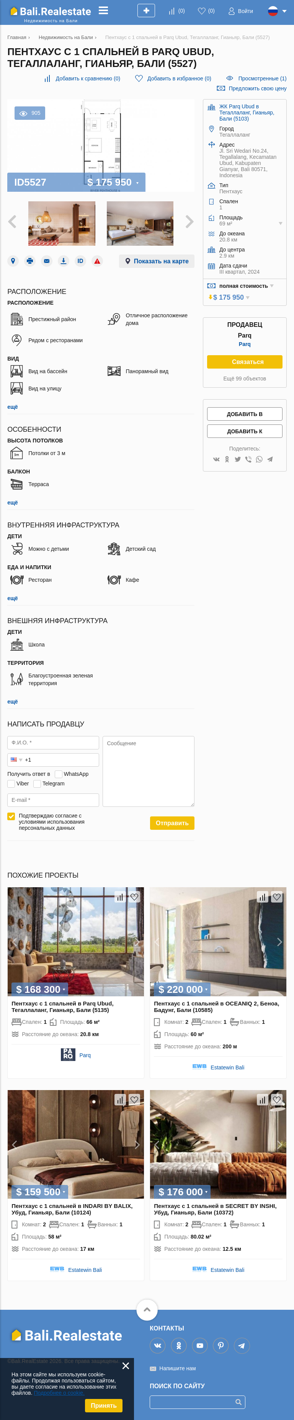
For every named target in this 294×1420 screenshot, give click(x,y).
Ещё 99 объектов (245, 378)
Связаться (248, 362)
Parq (245, 344)
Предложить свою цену (258, 88)
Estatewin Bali (227, 1067)
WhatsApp (76, 774)
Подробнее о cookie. (59, 1393)
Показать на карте (161, 261)
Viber (22, 783)
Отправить (172, 823)
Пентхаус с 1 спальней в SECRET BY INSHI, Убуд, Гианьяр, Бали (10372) (215, 1209)
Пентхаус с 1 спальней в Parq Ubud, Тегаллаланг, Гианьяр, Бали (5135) (62, 1006)
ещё (12, 407)
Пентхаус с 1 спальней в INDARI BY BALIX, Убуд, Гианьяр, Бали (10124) (71, 1209)
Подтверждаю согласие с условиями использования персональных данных (52, 822)
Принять (104, 1405)
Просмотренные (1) (262, 78)
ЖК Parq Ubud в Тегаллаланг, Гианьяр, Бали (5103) (246, 112)
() (181, 11)
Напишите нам (177, 1368)
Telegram (53, 783)
